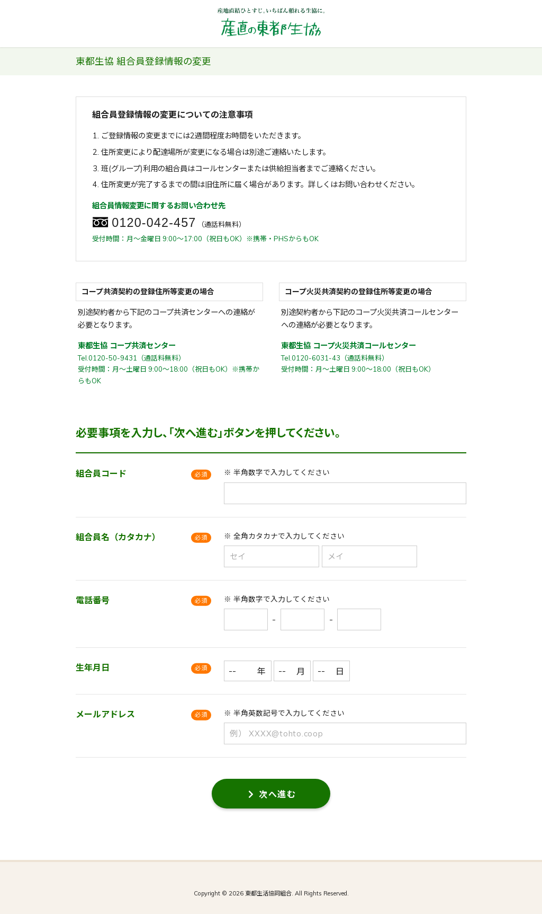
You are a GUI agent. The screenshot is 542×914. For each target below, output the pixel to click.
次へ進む (272, 794)
